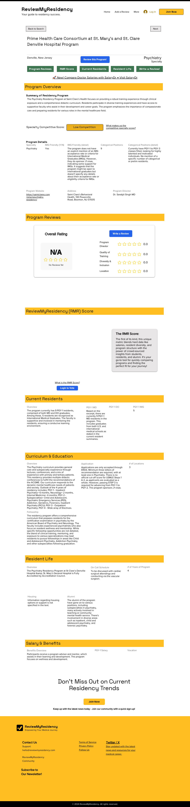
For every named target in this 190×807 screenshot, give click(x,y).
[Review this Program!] (95, 59)
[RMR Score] (67, 69)
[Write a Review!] (149, 69)
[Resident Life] (122, 69)
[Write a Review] (120, 233)
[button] (171, 12)
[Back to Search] (36, 28)
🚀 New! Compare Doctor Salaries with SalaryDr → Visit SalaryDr (95, 77)
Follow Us (84, 750)
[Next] (155, 28)
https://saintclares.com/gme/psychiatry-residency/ (38, 197)
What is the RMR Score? (67, 382)
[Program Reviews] (40, 69)
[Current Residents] (94, 69)
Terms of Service (87, 742)
